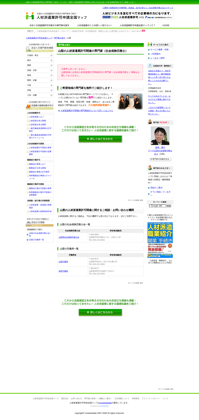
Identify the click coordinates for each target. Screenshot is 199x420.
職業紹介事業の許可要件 (39, 172)
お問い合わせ (76, 398)
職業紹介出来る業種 (37, 168)
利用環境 (135, 398)
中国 (40, 85)
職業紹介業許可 (40, 160)
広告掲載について (122, 398)
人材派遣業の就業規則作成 (40, 211)
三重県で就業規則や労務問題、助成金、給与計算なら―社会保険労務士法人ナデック (137, 8)
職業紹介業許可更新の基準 (40, 188)
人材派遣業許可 (40, 112)
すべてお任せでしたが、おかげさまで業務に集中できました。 (159, 99)
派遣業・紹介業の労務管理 (40, 200)
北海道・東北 (40, 55)
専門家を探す (59, 38)
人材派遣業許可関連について (94, 25)
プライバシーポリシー (151, 398)
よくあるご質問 (157, 58)
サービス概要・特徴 (159, 49)
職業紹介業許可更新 (40, 184)
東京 (40, 60)
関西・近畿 (40, 80)
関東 (40, 65)
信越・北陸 (40, 70)
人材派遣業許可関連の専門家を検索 (49, 25)
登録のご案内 (156, 188)
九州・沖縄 (40, 95)
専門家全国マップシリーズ (43, 8)
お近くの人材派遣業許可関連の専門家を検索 (40, 47)
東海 (40, 75)
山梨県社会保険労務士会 (69, 237)
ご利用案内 (155, 54)
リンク (165, 398)
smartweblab (105, 403)
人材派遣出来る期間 (37, 125)
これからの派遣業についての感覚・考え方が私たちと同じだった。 (159, 110)
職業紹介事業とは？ (37, 164)
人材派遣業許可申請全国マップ (39, 38)
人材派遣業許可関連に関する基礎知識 (40, 105)
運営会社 (65, 398)
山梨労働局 (63, 262)
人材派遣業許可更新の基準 (40, 148)
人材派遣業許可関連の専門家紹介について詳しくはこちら (87, 110)
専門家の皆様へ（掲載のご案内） (98, 398)
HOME (166, 25)
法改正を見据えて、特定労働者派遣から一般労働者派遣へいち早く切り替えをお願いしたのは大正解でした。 (159, 77)
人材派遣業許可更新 (40, 143)
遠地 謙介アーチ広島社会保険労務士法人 (160, 150)
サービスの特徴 (137, 25)
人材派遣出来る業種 (37, 121)
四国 (40, 90)
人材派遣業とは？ (36, 117)
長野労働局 (63, 271)
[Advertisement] (100, 172)
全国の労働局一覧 (36, 240)
